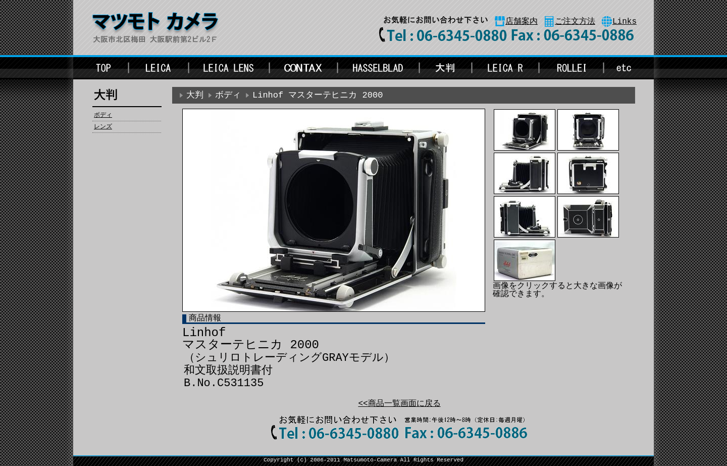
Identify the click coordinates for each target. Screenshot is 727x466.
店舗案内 (521, 21)
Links (624, 21)
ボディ (103, 115)
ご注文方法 (575, 21)
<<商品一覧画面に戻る (399, 403)
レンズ (103, 127)
